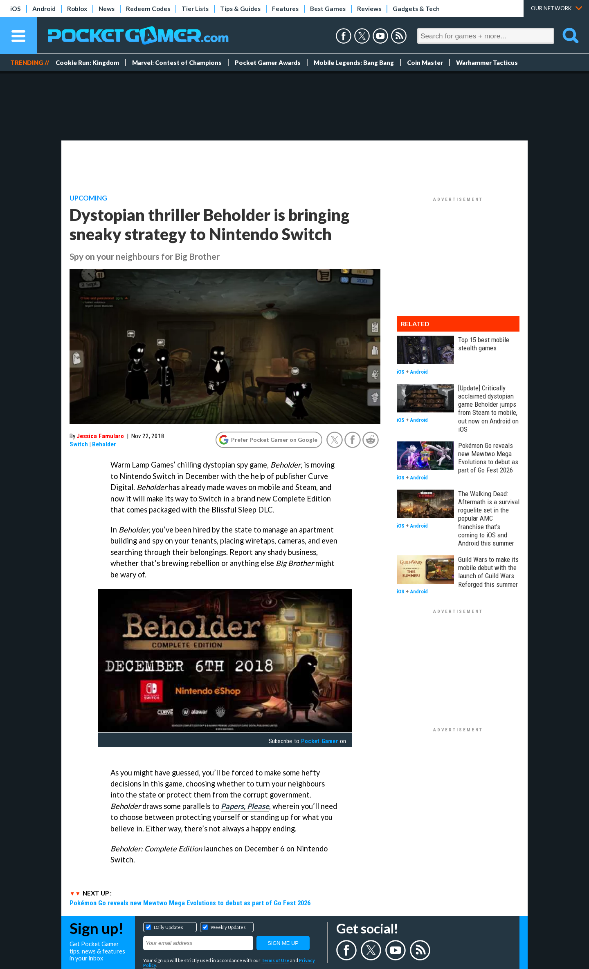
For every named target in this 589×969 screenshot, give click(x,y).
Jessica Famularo (100, 436)
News (107, 8)
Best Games (328, 8)
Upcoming (88, 198)
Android (44, 8)
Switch (79, 444)
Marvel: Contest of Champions (177, 62)
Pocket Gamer (319, 741)
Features (285, 8)
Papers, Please (245, 806)
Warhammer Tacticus (487, 62)
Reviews (369, 8)
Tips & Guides (240, 8)
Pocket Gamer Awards (268, 62)
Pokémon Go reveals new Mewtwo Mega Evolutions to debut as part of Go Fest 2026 (190, 903)
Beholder (104, 444)
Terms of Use (275, 960)
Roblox (77, 8)
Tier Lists (195, 8)
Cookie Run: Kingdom (87, 62)
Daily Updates (168, 927)
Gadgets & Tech (416, 8)
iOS (15, 8)
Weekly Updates (228, 927)
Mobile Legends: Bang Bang (354, 62)
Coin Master (425, 62)
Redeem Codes (148, 8)
